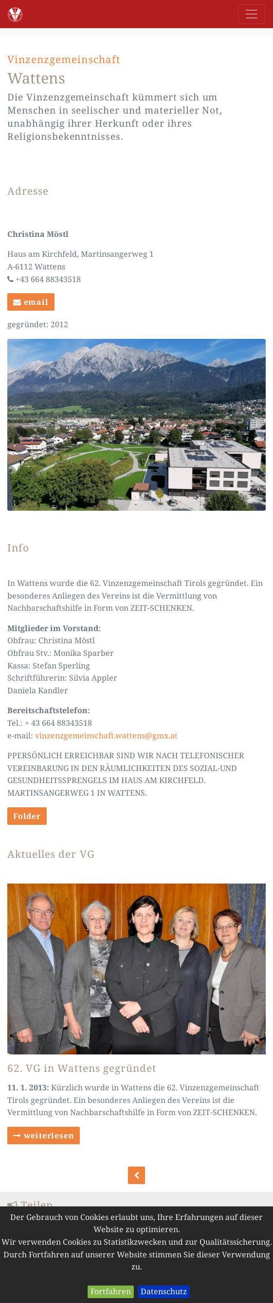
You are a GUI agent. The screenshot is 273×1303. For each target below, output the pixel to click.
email (31, 302)
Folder (27, 816)
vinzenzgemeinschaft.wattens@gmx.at (106, 735)
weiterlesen (43, 1135)
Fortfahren (111, 1291)
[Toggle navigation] (251, 14)
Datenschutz (164, 1291)
